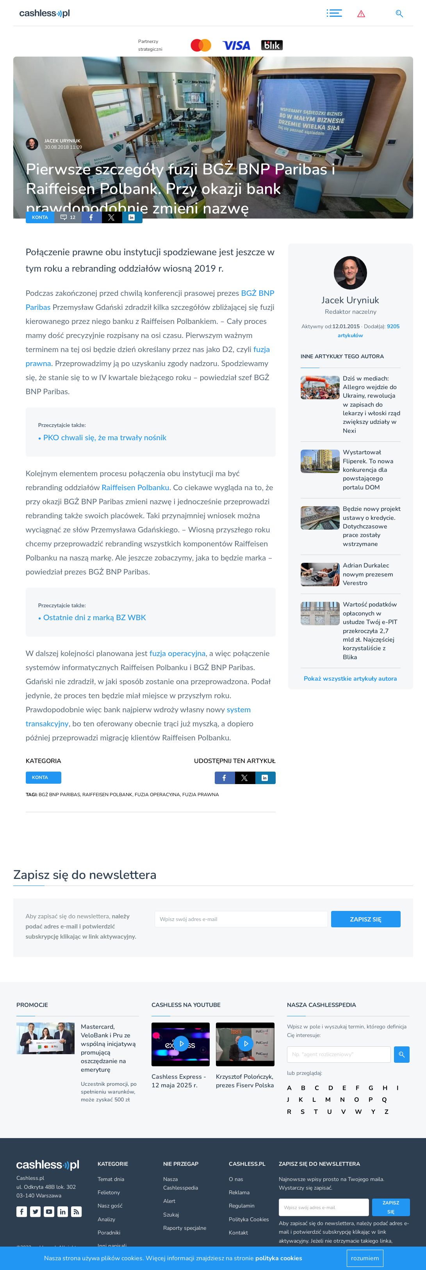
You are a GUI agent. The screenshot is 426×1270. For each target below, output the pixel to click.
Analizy (106, 1219)
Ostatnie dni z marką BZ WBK (92, 617)
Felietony (109, 1192)
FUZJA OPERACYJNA (157, 795)
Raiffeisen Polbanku (135, 487)
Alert (169, 1201)
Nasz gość (110, 1206)
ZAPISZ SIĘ (366, 919)
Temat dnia (111, 1179)
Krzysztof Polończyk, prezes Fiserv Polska (245, 1081)
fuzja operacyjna (178, 653)
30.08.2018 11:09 (63, 147)
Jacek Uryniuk (62, 141)
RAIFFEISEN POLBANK (107, 795)
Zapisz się (391, 1207)
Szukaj (171, 1214)
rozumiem (365, 1258)
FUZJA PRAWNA (200, 795)
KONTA (40, 217)
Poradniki (109, 1232)
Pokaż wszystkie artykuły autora (350, 678)
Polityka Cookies (249, 1219)
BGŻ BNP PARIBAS (59, 795)
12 (68, 217)
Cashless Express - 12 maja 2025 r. (179, 1081)
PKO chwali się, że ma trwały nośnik (102, 437)
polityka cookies (278, 1258)
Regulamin (242, 1206)
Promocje (32, 1005)
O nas (236, 1179)
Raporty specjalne (184, 1228)
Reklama (239, 1192)
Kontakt (238, 1232)
